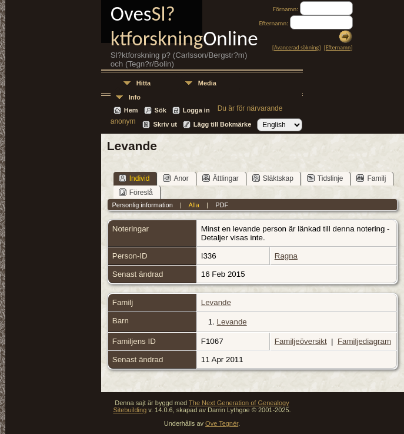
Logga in (196, 110)
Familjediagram (364, 341)
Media (207, 83)
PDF (221, 204)
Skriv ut (164, 124)
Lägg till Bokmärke (222, 124)
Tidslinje (325, 178)
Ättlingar (220, 178)
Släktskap (272, 178)
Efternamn (338, 47)
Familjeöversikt (301, 341)
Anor (175, 178)
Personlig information (142, 204)
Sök (160, 110)
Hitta (143, 83)
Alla (193, 204)
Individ (134, 178)
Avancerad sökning (296, 47)
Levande (216, 302)
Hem (131, 110)
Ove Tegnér (221, 423)
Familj (371, 178)
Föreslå (136, 192)
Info (135, 97)
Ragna (286, 255)
